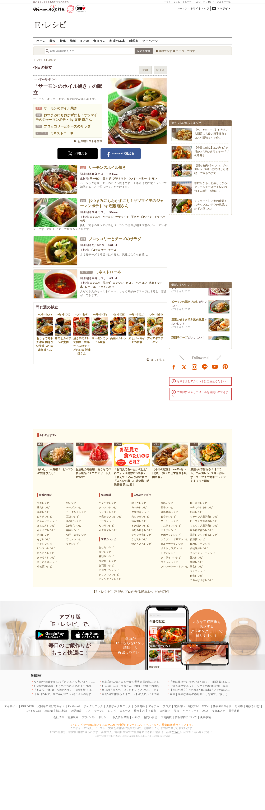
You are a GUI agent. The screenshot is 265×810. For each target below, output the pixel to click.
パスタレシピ (168, 530)
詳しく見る (158, 359)
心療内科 (139, 706)
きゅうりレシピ (46, 557)
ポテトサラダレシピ (172, 548)
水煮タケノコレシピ (110, 516)
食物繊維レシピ (199, 548)
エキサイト (224, 8)
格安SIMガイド (222, 706)
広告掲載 (166, 717)
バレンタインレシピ (110, 579)
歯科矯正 (164, 710)
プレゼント (209, 2)
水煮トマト (156, 282)
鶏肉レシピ (43, 512)
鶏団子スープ (179, 339)
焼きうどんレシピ (141, 543)
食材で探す (165, 51)
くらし (176, 2)
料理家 (134, 41)
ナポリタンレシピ (171, 534)
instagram (194, 366)
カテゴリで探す (185, 51)
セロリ (130, 282)
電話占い (179, 706)
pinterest (225, 366)
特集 (63, 41)
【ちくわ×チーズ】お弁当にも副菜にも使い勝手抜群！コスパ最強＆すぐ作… (211, 133)
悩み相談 (61, 710)
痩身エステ (218, 710)
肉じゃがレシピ (140, 516)
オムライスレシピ (171, 525)
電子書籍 (234, 710)
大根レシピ (43, 534)
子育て (167, 2)
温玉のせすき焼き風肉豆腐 (187, 321)
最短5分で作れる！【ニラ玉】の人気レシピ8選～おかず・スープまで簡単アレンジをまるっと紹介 (161, 694)
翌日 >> (160, 70)
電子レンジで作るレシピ (204, 534)
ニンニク (95, 216)
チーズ (112, 249)
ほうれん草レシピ (47, 562)
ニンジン (118, 282)
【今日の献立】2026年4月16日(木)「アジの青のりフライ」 (205, 689)
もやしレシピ (44, 543)
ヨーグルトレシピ (76, 512)
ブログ (167, 706)
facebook (174, 366)
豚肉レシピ (43, 507)
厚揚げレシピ (73, 521)
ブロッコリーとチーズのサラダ (67, 126)
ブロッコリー (98, 249)
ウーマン (99, 710)
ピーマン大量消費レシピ (204, 521)
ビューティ (188, 2)
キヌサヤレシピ (107, 530)
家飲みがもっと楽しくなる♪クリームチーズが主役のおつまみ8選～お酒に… (211, 187)
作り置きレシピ (199, 502)
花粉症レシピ (106, 556)
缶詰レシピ (196, 512)
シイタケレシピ (107, 512)
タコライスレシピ (171, 557)
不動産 (152, 710)
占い (198, 2)
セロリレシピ (106, 525)
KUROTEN (27, 706)
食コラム (99, 41)
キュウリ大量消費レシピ (204, 525)
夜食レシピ (196, 575)
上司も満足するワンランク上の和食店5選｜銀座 (199, 686)
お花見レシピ (106, 565)
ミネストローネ (61, 133)
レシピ (112, 710)
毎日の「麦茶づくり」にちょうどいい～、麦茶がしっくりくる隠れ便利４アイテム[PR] (155, 689)
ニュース (125, 710)
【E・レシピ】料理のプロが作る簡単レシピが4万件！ (132, 591)
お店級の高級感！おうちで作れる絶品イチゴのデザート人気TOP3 (74, 686)
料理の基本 (117, 41)
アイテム (153, 706)
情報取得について (186, 717)
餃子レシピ (167, 507)
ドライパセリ (106, 286)
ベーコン (108, 216)
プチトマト (120, 178)
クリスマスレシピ (109, 574)
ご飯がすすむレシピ (201, 580)
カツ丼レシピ (139, 507)
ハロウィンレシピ (109, 570)
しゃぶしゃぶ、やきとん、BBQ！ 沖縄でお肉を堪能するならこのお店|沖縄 (147, 686)
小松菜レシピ (44, 566)
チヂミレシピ (168, 552)
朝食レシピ (196, 566)
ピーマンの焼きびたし (185, 303)
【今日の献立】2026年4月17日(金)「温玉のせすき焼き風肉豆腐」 (73, 694)
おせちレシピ (106, 547)
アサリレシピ (106, 521)
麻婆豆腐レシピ (169, 512)
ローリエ (90, 286)
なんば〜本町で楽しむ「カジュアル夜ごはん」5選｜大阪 (68, 681)
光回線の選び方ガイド (51, 706)
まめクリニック (93, 706)
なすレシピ (43, 539)
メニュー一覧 (224, 2)
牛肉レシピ (43, 502)
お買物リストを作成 (90, 141)
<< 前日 (145, 70)
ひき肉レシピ (44, 516)
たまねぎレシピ (46, 525)
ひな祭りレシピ (107, 560)
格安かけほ (253, 706)
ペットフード (191, 710)
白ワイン (147, 216)
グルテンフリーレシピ (202, 552)
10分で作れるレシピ (201, 507)
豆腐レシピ (72, 516)
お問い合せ (150, 717)
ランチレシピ (197, 571)
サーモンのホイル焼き (60, 108)
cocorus (49, 710)
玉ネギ (107, 178)
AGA (205, 710)
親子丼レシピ (139, 502)
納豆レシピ (72, 530)
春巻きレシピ (168, 516)
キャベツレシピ (46, 530)
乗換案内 (139, 710)
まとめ (84, 41)
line (205, 366)
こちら (176, 732)
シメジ (132, 178)
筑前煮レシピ (139, 521)
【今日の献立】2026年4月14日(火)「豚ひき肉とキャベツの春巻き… (211, 151)
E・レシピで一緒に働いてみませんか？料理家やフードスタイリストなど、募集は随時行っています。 (133, 724)
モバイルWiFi (33, 710)
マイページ (150, 41)
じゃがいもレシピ (47, 521)
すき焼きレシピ (140, 525)
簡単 (73, 41)
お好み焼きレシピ (141, 530)
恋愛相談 (76, 710)
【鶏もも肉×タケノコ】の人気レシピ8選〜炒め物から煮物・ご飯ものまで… (211, 169)
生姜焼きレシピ (140, 512)
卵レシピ (71, 502)
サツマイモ (122, 216)
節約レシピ (196, 557)
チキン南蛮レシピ (141, 534)
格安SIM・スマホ (198, 706)
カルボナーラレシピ (172, 543)
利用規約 (73, 717)
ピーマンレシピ (46, 548)
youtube (215, 366)
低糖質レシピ (197, 539)
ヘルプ (136, 717)
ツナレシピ (72, 543)
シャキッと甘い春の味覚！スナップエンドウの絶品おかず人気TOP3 (210, 204)
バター (143, 178)
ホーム (41, 41)
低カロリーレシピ (200, 543)
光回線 (239, 706)
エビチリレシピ (169, 521)
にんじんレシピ (46, 552)
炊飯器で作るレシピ (201, 530)
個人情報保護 (120, 717)
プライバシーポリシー (95, 717)
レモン (153, 178)
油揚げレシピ (73, 525)
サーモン (95, 178)
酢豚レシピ (167, 502)
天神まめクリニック (118, 706)
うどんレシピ (139, 539)
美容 (176, 710)
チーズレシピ (73, 507)
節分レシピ (105, 551)
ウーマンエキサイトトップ (193, 8)
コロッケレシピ (169, 562)
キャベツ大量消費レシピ (204, 516)
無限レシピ (196, 562)
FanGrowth (74, 706)
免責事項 (205, 717)
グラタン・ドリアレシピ (174, 539)
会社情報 (58, 717)
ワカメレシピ (73, 539)
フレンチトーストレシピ (174, 566)
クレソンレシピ (107, 507)
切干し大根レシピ (76, 534)
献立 (53, 41)
